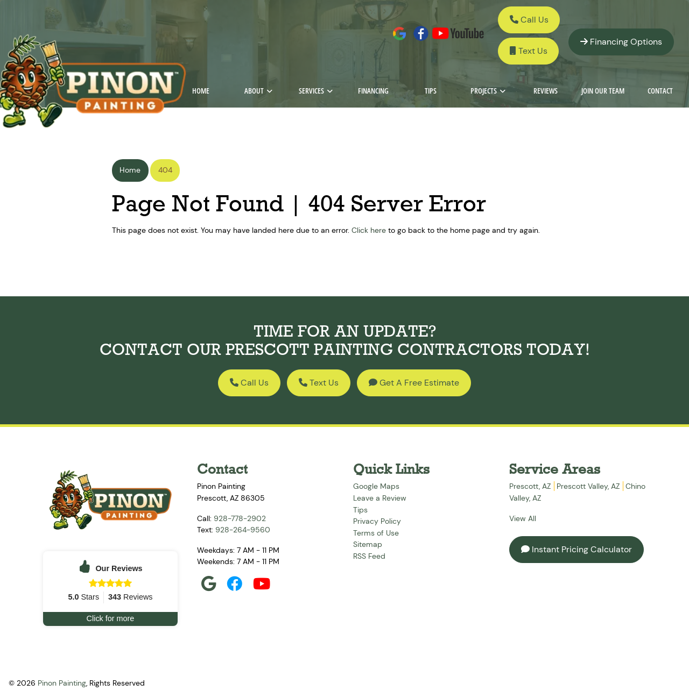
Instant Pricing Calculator (576, 549)
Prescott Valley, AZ (588, 486)
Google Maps (376, 486)
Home (129, 170)
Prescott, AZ (530, 486)
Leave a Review (379, 498)
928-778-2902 (240, 518)
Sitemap (367, 544)
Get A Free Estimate (414, 382)
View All (522, 518)
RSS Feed (369, 556)
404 (165, 170)
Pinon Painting (62, 683)
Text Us (528, 50)
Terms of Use (376, 533)
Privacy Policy (377, 521)
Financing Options (621, 41)
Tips (360, 510)
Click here (368, 230)
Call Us (529, 19)
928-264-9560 (242, 530)
